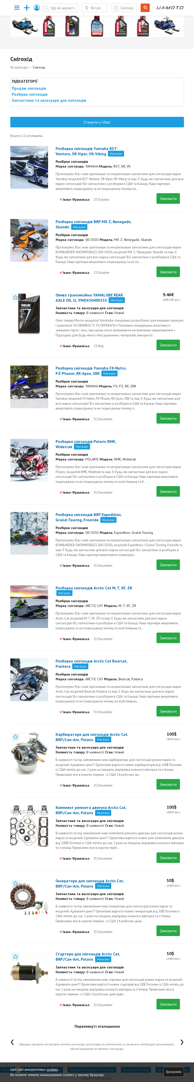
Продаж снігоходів (29, 88)
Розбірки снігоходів (30, 94)
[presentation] (12, 1041)
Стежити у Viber (97, 122)
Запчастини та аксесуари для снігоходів (49, 100)
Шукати (145, 8)
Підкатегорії (24, 81)
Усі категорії (19, 67)
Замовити (168, 198)
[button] (37, 8)
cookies (52, 1069)
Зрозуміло (174, 1071)
